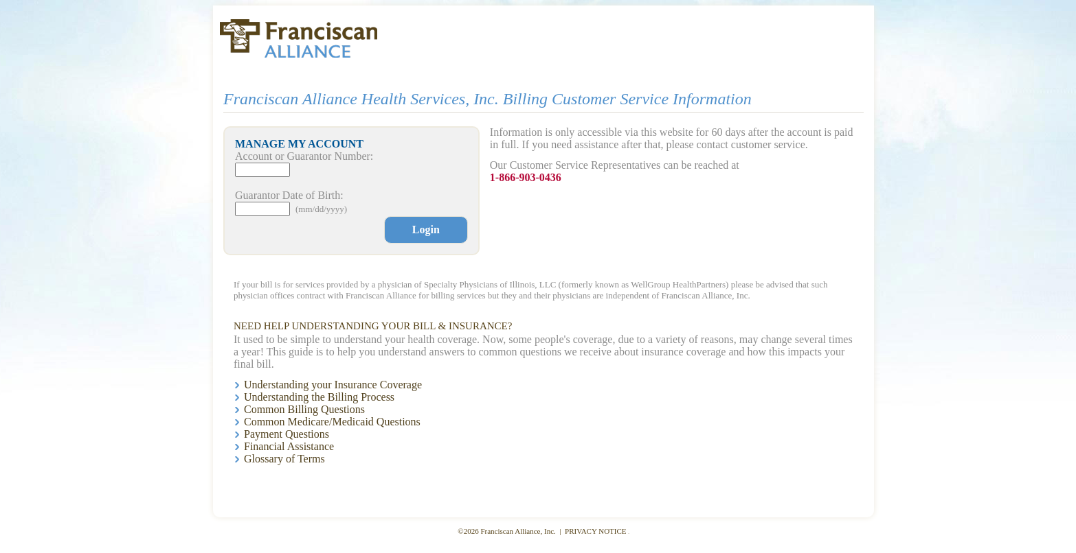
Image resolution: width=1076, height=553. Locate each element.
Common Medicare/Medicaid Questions (332, 421)
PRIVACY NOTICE (596, 531)
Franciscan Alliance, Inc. (518, 531)
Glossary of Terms (284, 458)
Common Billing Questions (304, 409)
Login (426, 229)
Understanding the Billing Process (319, 397)
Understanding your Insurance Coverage (333, 384)
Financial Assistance (289, 446)
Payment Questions (286, 434)
